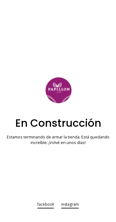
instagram (70, 205)
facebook (45, 205)
